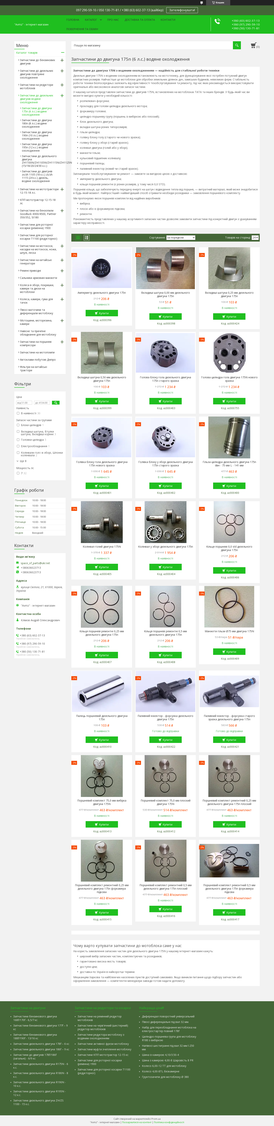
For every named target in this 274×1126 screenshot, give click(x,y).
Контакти (168, 19)
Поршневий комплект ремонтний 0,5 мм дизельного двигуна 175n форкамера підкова (229, 888)
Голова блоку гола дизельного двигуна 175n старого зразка (165, 379)
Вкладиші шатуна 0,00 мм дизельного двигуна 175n (165, 294)
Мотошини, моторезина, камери (36, 322)
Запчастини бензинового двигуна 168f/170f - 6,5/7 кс (35, 1018)
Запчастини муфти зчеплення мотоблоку (104, 1049)
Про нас (113, 19)
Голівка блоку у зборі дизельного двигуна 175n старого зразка (165, 463)
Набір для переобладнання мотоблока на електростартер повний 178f (169, 1029)
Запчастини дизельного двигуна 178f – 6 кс (41, 1044)
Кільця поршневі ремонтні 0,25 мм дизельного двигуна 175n (102, 633)
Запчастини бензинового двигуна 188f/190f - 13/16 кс (35, 1036)
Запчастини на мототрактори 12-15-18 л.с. (39, 190)
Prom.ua (156, 1118)
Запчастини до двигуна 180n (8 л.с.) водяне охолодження (37, 123)
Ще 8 (23, 461)
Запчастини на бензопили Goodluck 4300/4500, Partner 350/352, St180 (38, 214)
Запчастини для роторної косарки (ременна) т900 (36, 226)
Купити (104, 313)
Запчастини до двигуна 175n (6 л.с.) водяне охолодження (37, 111)
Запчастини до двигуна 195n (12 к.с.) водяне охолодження (37, 147)
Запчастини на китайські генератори (36, 261)
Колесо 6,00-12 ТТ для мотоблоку (164, 1066)
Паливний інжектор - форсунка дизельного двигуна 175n (165, 717)
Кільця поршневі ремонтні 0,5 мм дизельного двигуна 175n (165, 633)
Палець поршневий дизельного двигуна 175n (101, 717)
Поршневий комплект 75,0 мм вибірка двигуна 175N (101, 802)
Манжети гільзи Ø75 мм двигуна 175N (229, 631)
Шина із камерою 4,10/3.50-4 (160, 1055)
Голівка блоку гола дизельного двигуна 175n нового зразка (101, 463)
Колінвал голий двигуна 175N (102, 546)
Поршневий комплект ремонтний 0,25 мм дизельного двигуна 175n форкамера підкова (102, 888)
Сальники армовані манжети (38, 278)
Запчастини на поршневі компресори (36, 343)
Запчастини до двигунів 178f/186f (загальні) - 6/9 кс (35, 1056)
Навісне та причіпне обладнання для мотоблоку (38, 332)
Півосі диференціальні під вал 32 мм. (165, 1022)
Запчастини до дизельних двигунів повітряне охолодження (36, 74)
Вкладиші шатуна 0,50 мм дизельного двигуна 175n (101, 379)
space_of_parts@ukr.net (35, 563)
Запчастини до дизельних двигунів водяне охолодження (36, 99)
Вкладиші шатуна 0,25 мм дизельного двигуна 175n (229, 294)
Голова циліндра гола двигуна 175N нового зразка (229, 379)
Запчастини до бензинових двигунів (37, 61)
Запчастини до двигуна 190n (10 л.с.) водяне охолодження (37, 135)
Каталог (91, 19)
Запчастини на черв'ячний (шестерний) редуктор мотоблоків (103, 1027)
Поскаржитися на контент (136, 1122)
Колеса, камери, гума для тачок (36, 300)
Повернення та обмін (82, 29)
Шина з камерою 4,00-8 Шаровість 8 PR (167, 1060)
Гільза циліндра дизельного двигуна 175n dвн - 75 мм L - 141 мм (229, 463)
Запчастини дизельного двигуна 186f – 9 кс (41, 1049)
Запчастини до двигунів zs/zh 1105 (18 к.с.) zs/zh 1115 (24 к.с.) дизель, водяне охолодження (37, 176)
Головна (72, 19)
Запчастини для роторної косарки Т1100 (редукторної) (38, 236)
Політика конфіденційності (169, 1122)
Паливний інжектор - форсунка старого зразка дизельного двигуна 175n (229, 717)
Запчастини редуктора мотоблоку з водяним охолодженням (101, 1036)
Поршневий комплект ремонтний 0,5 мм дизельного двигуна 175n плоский (165, 886)
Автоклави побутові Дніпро (38, 359)
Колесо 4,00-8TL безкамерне (160, 1071)
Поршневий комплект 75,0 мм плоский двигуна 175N (165, 802)
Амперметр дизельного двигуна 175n (102, 292)
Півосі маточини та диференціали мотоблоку (36, 311)
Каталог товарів (26, 52)
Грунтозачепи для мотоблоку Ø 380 (165, 1077)
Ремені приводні (30, 270)
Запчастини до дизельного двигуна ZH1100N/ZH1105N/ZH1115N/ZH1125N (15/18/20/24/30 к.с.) (47, 161)
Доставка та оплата (140, 19)
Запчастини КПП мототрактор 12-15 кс (103, 1055)
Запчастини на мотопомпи (37, 352)
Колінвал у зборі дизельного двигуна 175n (165, 546)
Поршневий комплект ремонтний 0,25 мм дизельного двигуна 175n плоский (229, 802)
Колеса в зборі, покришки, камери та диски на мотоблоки (37, 288)
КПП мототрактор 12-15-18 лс (38, 201)
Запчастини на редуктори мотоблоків (36, 86)
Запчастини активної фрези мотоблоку (103, 1044)
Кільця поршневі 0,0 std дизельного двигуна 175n (229, 548)
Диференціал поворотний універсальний (168, 1016)
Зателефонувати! (182, 10)
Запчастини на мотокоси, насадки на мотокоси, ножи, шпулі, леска (38, 249)
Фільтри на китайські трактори (33, 368)
